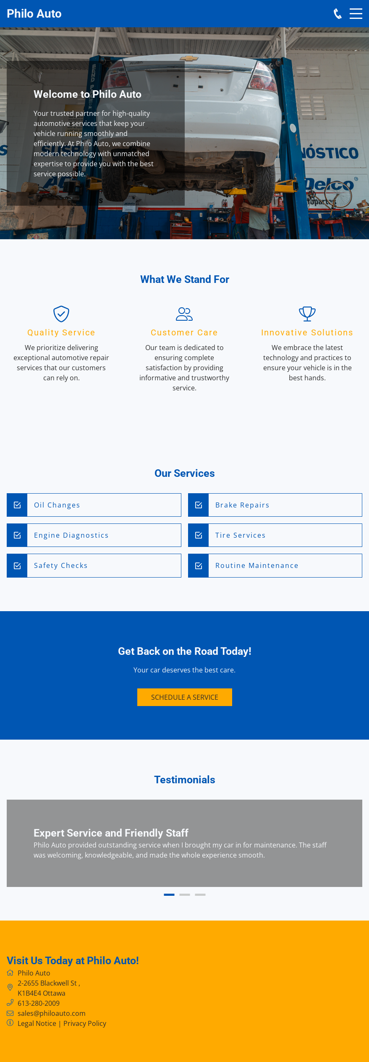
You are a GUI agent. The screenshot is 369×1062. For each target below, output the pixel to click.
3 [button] (200, 895)
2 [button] (184, 895)
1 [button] (169, 895)
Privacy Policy (84, 1023)
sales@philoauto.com (52, 1013)
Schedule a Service (184, 697)
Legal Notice (37, 1023)
